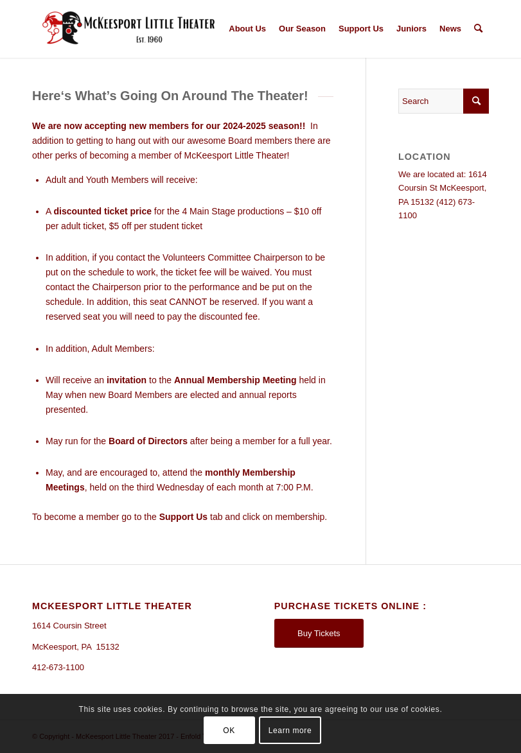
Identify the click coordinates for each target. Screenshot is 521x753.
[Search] (478, 29)
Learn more (290, 730)
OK (229, 730)
